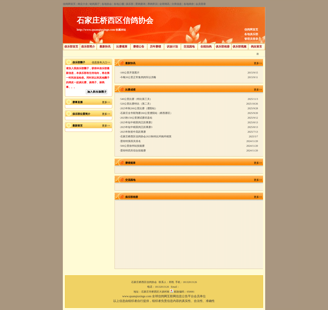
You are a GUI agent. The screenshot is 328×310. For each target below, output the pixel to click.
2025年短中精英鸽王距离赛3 (136, 127)
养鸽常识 (152, 4)
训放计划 (172, 46)
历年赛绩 (155, 46)
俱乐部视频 (239, 46)
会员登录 (201, 4)
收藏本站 (121, 29)
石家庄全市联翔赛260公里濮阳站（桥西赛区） (146, 113)
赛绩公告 (138, 46)
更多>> (106, 102)
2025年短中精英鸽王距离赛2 (136, 122)
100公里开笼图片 (130, 72)
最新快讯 (105, 46)
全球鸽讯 (164, 4)
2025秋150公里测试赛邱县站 (136, 117)
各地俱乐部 (251, 34)
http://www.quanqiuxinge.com (96, 29)
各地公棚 (119, 4)
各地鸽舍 (189, 4)
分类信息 (176, 4)
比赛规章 (121, 46)
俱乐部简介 (88, 46)
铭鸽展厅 (94, 4)
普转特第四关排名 (130, 141)
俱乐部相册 (223, 46)
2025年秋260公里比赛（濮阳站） (138, 108)
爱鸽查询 (140, 4)
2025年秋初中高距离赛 (133, 131)
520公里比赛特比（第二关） (136, 103)
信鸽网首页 (69, 4)
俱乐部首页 (71, 46)
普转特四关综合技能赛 (133, 150)
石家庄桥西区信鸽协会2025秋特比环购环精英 (145, 136)
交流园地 (189, 46)
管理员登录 (251, 38)
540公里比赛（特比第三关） (136, 99)
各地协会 (107, 4)
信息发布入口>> (101, 62)
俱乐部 (129, 4)
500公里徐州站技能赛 (132, 145)
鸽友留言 (256, 46)
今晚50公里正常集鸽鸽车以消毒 (138, 77)
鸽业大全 (83, 4)
